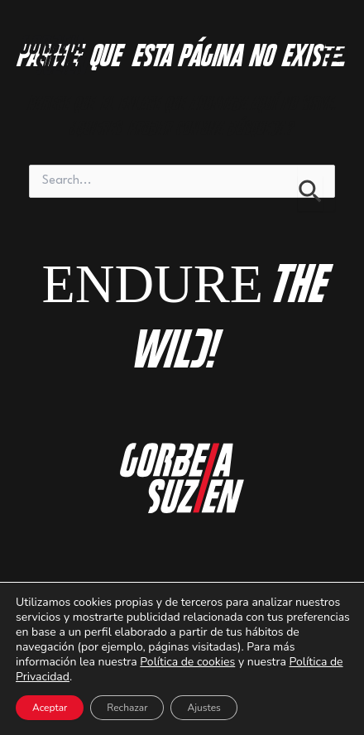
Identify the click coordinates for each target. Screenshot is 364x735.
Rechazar (127, 707)
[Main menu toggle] (336, 52)
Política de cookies (187, 662)
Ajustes (203, 707)
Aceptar (49, 707)
